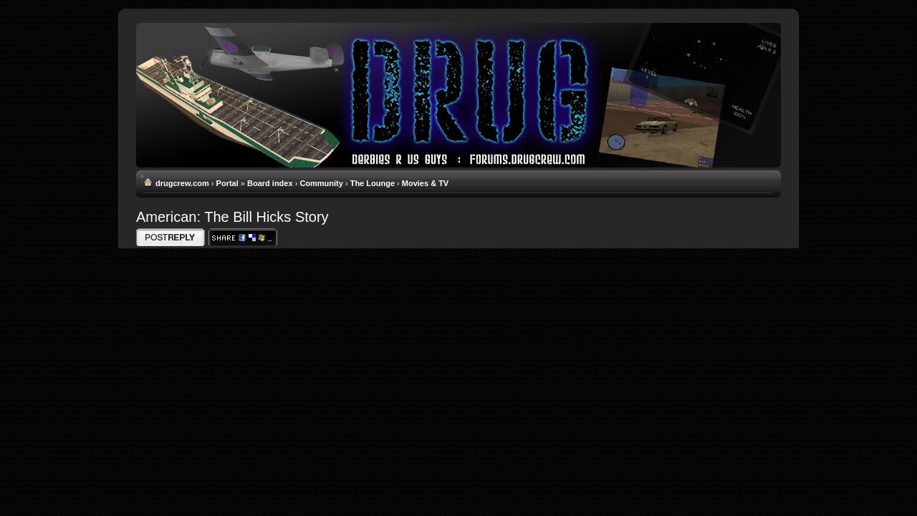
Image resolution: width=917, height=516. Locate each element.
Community (321, 183)
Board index (270, 183)
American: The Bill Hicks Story (232, 217)
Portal (227, 183)
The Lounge (372, 183)
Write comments (170, 237)
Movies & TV (425, 183)
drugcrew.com (182, 183)
